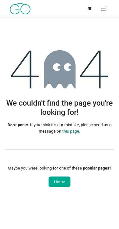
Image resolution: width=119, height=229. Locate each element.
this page (70, 131)
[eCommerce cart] (89, 8)
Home (59, 181)
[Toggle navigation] (103, 9)
